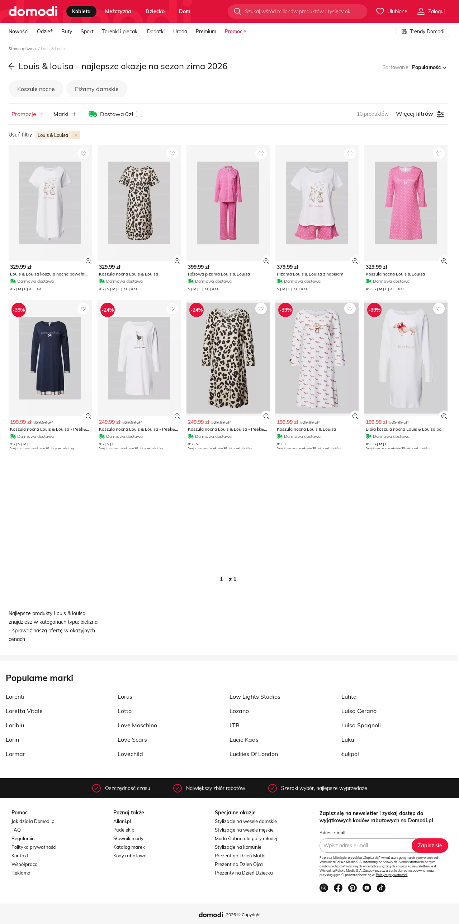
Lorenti (15, 696)
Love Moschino (137, 725)
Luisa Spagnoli (361, 725)
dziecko (155, 11)
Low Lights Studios (255, 696)
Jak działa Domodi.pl (33, 821)
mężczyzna (118, 11)
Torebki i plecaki (120, 31)
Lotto (125, 710)
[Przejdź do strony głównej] (33, 11)
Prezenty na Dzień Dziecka (244, 873)
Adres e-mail (332, 832)
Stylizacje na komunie (238, 847)
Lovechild (130, 753)
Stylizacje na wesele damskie (246, 821)
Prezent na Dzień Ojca (239, 864)
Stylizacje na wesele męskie (244, 830)
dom (184, 11)
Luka (347, 739)
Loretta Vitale (24, 710)
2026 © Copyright (243, 914)
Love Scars (132, 739)
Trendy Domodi (422, 31)
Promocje (235, 31)
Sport (87, 31)
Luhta (349, 696)
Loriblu (15, 725)
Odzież (45, 31)
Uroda (180, 31)
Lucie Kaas (244, 739)
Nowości (18, 31)
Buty (66, 31)
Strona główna (23, 48)
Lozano (239, 710)
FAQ (16, 830)
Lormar (15, 753)
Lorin (12, 739)
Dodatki (156, 31)
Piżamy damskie (97, 88)
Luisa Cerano (359, 710)
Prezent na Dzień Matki (240, 855)
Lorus (125, 696)
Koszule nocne (36, 88)
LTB (235, 725)
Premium (206, 31)
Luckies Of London (254, 753)
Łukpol (350, 753)
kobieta (81, 11)
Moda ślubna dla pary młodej (246, 838)
